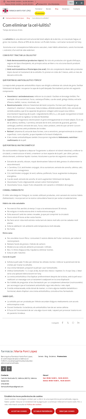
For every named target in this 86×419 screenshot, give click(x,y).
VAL (70, 3)
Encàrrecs (65, 9)
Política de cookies (34, 404)
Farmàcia (38, 9)
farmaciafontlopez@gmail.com (12, 387)
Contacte (76, 9)
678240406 (5, 384)
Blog (56, 9)
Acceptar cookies (19, 411)
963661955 (5, 381)
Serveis (48, 9)
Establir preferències (43, 411)
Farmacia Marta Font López (15, 18)
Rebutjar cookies (66, 411)
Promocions (40, 13)
